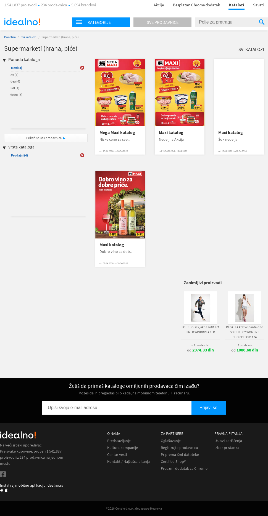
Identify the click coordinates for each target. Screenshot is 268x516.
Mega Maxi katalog (117, 132)
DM (14, 75)
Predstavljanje (119, 440)
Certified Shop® (173, 461)
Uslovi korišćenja (228, 440)
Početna (10, 37)
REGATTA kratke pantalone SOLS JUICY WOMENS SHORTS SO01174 (244, 332)
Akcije (159, 4)
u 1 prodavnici (200, 345)
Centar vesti (117, 454)
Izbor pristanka (226, 447)
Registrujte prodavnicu (179, 447)
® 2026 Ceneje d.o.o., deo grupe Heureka (134, 508)
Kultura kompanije (122, 447)
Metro (16, 95)
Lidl (14, 88)
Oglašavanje (171, 440)
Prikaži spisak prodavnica (44, 138)
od (200, 350)
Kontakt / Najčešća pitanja (128, 461)
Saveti (258, 4)
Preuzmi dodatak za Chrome (184, 468)
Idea (15, 81)
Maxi (16, 68)
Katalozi (236, 4)
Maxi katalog (171, 132)
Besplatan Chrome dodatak (196, 4)
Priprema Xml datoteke (180, 454)
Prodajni (19, 155)
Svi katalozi (28, 37)
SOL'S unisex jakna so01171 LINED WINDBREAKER (200, 329)
